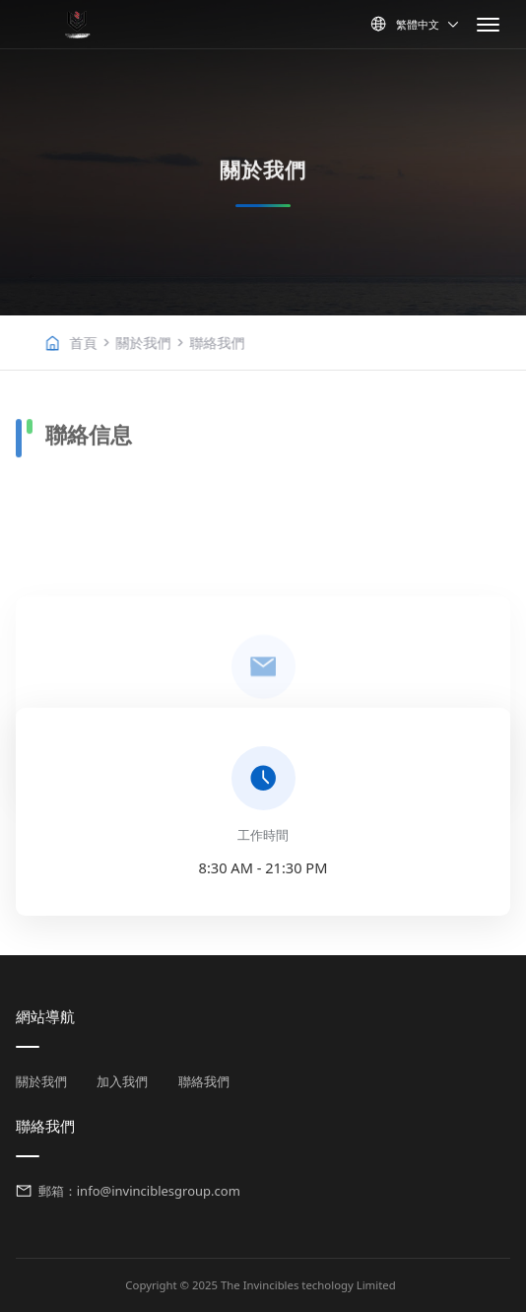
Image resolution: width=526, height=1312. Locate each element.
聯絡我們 (273, 342)
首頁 (140, 342)
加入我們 (122, 1081)
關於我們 (200, 342)
